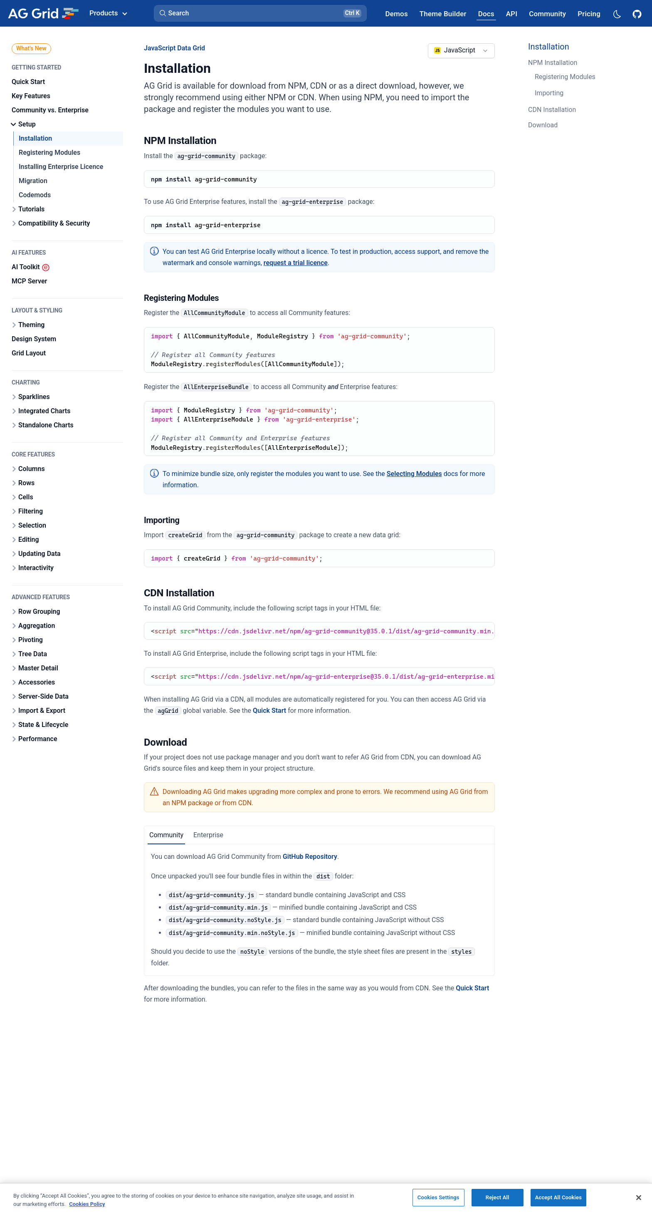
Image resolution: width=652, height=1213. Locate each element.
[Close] (639, 1197)
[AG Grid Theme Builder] (443, 13)
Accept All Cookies (558, 1197)
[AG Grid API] (511, 13)
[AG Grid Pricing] (589, 13)
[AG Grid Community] (547, 13)
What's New (31, 48)
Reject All (497, 1197)
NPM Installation (552, 63)
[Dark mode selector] (616, 13)
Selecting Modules (414, 474)
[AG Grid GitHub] (638, 13)
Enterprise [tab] (208, 835)
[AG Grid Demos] (397, 13)
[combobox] (461, 50)
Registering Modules (565, 77)
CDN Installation (552, 110)
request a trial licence (296, 263)
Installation (548, 47)
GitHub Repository (310, 857)
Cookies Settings (438, 1197)
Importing (549, 93)
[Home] (43, 13)
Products (108, 13)
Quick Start (269, 710)
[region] (326, 1198)
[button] (260, 13)
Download (543, 125)
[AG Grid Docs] (486, 13)
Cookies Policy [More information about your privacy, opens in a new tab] (87, 1204)
